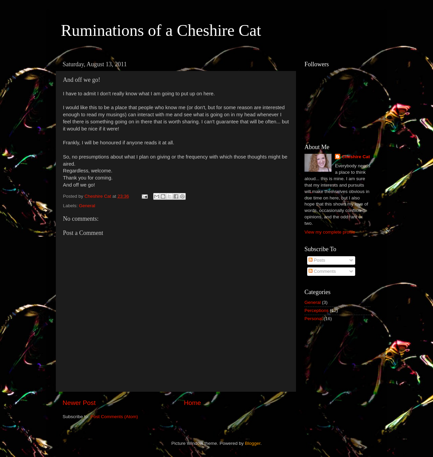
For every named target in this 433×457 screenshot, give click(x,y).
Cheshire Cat (356, 156)
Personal (313, 318)
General (87, 205)
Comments (322, 271)
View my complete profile (329, 232)
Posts (317, 260)
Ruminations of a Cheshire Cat (161, 30)
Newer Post (79, 402)
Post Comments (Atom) (114, 416)
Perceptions (316, 310)
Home (192, 402)
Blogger (252, 443)
